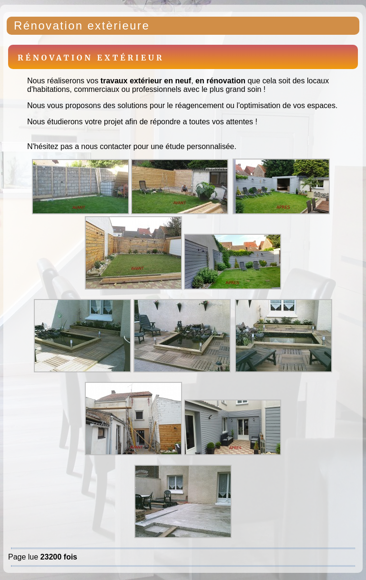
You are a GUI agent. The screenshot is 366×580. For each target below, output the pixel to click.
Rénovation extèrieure (82, 25)
